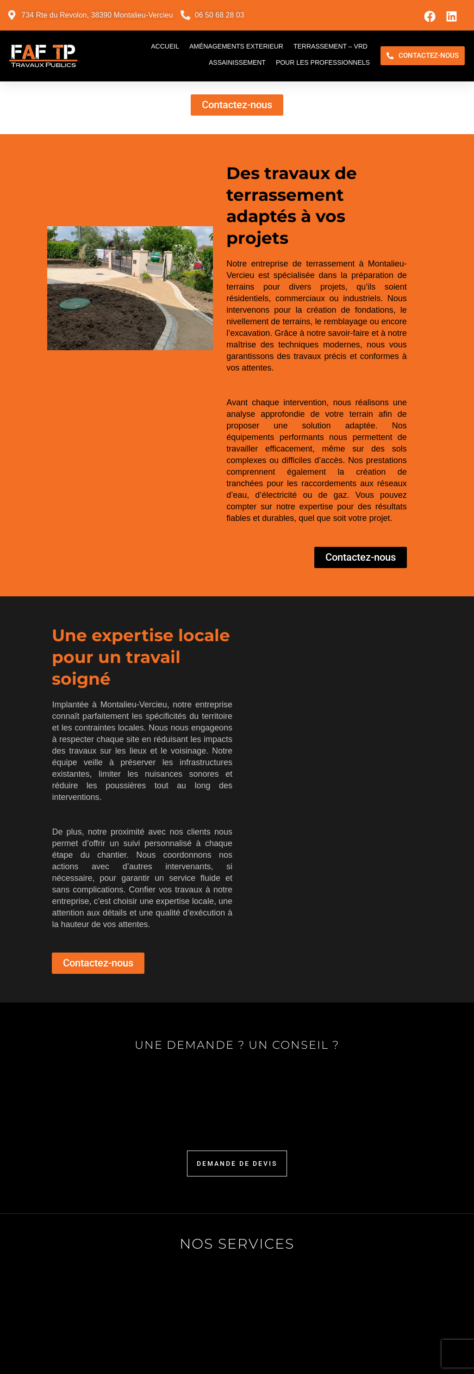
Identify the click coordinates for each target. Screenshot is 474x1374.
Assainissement (237, 62)
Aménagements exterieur (236, 46)
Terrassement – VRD (330, 46)
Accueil (165, 46)
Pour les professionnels (323, 62)
